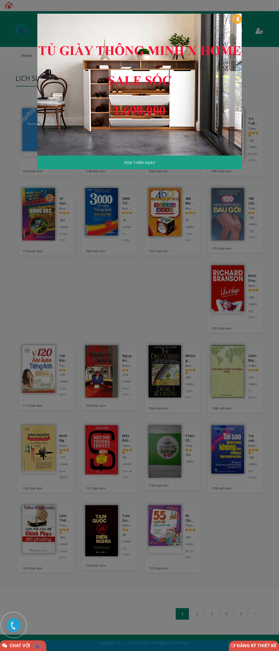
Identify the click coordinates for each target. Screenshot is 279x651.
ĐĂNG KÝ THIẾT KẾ (254, 646)
